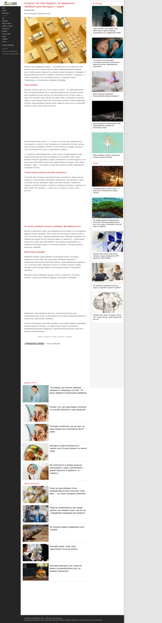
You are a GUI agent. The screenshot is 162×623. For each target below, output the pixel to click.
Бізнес (4, 10)
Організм (47, 337)
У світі (4, 41)
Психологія (5, 28)
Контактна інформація (9, 51)
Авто (3, 8)
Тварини (4, 39)
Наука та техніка (7, 26)
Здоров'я (5, 15)
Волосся (62, 337)
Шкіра (55, 337)
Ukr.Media (62, 80)
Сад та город (6, 34)
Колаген (69, 337)
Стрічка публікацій (53, 344)
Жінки (40, 337)
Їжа (3, 18)
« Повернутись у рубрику (34, 344)
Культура (5, 21)
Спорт (4, 36)
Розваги (4, 31)
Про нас (5, 48)
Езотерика (5, 13)
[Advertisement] (55, 123)
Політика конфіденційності (11, 54)
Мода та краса (6, 23)
